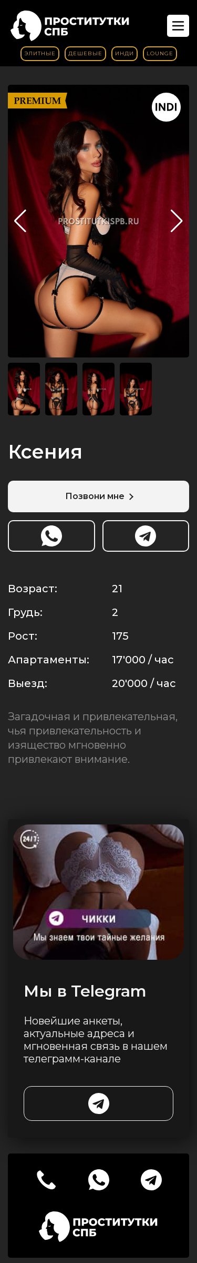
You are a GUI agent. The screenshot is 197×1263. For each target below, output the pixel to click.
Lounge (160, 53)
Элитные (40, 53)
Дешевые (85, 53)
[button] (177, 221)
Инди (124, 53)
